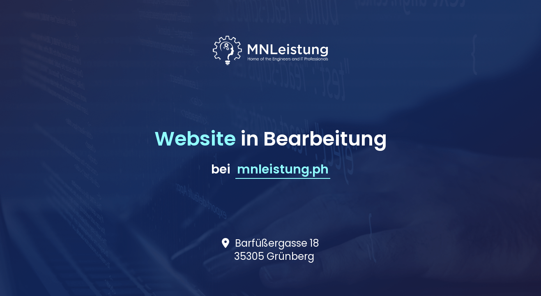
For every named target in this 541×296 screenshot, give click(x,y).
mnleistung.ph (283, 169)
